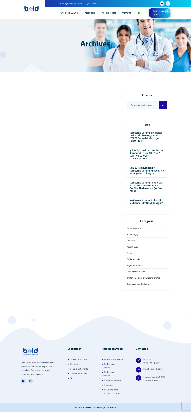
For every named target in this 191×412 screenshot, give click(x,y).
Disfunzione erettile (111, 380)
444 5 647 (147, 359)
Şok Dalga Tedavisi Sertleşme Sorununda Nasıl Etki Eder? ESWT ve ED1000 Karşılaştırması (147, 154)
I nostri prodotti (108, 12)
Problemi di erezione (136, 271)
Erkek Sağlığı (132, 234)
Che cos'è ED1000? (69, 12)
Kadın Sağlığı (132, 247)
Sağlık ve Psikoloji (135, 265)
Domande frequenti (77, 373)
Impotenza (107, 385)
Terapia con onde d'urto (138, 284)
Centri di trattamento (78, 369)
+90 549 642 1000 (151, 363)
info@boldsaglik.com (152, 369)
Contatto (126, 12)
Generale (131, 241)
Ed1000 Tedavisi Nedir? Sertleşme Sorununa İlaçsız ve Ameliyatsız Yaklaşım (147, 170)
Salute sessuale (134, 228)
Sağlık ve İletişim (134, 259)
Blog (71, 378)
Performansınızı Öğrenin (161, 12)
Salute (129, 253)
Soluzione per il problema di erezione (111, 391)
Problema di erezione (108, 366)
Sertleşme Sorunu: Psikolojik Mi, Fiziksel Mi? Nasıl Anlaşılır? (146, 202)
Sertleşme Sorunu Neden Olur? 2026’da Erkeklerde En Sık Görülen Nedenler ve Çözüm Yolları (147, 187)
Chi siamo (73, 364)
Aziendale (90, 12)
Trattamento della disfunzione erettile (143, 278)
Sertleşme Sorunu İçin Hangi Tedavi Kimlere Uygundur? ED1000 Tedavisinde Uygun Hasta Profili (146, 137)
